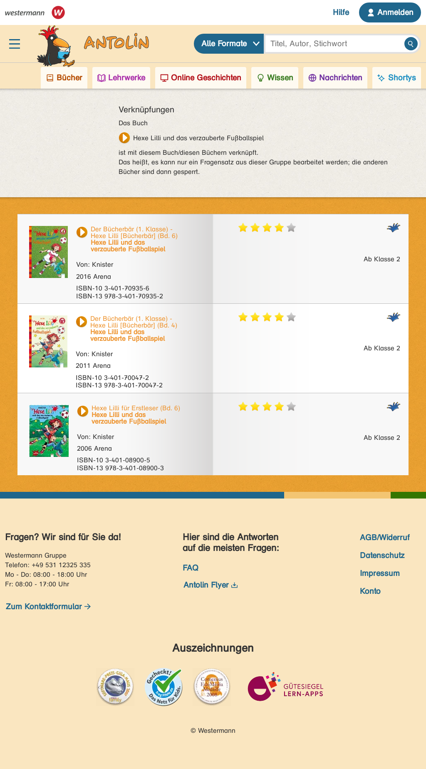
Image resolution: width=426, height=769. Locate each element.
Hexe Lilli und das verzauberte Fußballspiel (198, 138)
